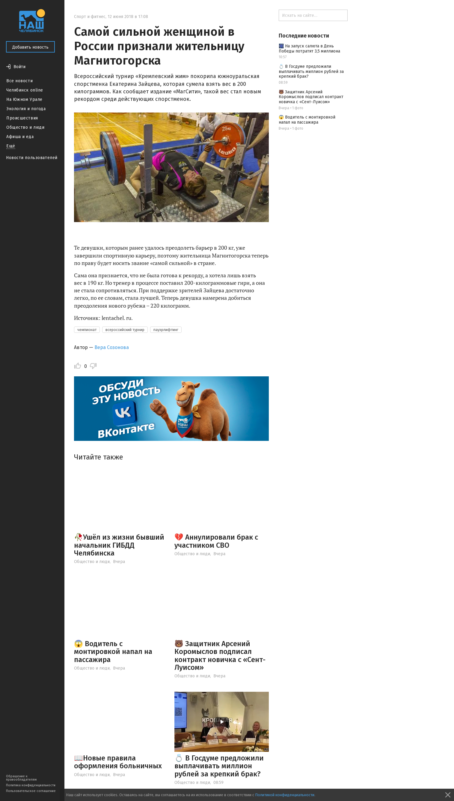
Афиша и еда (20, 136)
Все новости (19, 80)
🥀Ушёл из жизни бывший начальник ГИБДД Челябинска (119, 545)
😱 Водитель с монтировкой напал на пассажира (113, 652)
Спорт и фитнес (89, 16)
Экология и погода (26, 108)
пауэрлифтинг (165, 329)
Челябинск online (24, 90)
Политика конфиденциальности (30, 785)
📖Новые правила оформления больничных (118, 762)
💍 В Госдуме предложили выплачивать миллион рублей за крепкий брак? (219, 766)
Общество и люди (25, 127)
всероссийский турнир (124, 329)
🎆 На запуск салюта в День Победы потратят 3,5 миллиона (309, 49)
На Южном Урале (24, 99)
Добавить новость (30, 47)
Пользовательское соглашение (31, 791)
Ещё (10, 146)
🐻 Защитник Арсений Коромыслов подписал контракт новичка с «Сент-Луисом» (220, 656)
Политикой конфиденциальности (284, 795)
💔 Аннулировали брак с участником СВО (216, 541)
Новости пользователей (32, 157)
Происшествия (22, 118)
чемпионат (86, 329)
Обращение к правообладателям (21, 778)
